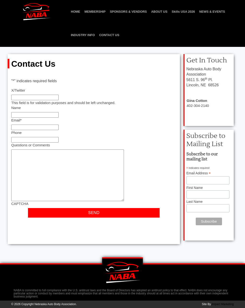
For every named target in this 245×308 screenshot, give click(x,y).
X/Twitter (18, 90)
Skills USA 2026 (183, 11)
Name (16, 108)
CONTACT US (109, 35)
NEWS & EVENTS (212, 11)
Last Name (194, 202)
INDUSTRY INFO (83, 35)
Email (16, 120)
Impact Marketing (223, 304)
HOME (75, 11)
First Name (194, 188)
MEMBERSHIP (95, 11)
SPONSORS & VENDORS (128, 11)
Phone (16, 133)
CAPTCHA (19, 204)
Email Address (198, 173)
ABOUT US (159, 11)
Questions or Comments (30, 145)
